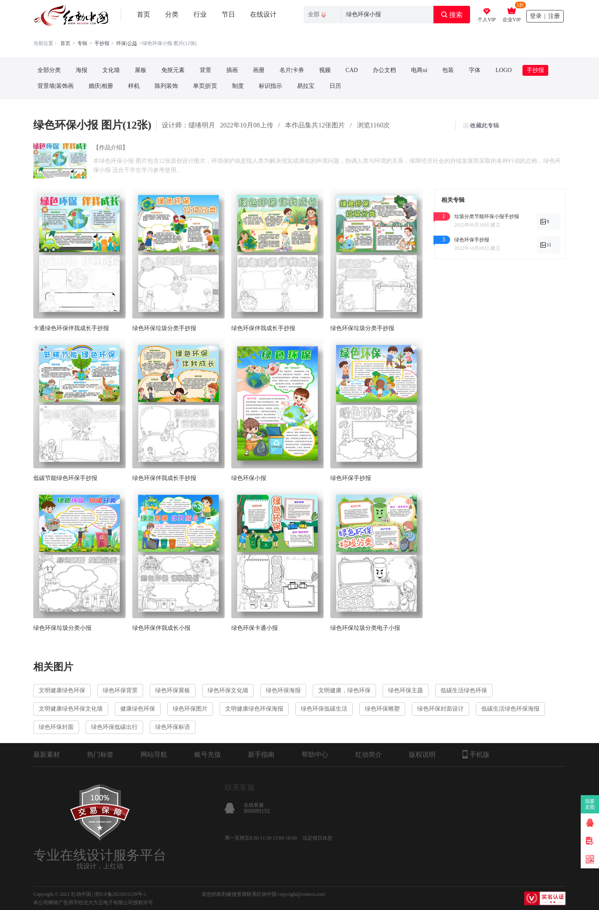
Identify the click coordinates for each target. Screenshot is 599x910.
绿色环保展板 (172, 690)
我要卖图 (590, 804)
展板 (140, 70)
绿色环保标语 (172, 727)
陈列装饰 (166, 86)
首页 (143, 14)
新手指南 (261, 754)
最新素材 (46, 754)
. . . (132, 43)
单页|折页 (205, 86)
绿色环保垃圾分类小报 (62, 628)
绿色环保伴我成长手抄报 (263, 328)
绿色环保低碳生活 (324, 709)
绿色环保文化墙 (228, 690)
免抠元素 (173, 70)
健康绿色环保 (137, 709)
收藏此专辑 (484, 125)
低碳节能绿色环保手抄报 (65, 478)
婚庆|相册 (101, 86)
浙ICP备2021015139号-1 (120, 894)
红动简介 (368, 754)
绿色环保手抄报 (350, 478)
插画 (232, 70)
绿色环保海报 (283, 690)
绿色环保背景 (120, 690)
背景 (205, 70)
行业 (200, 14)
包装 (448, 70)
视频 (325, 70)
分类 (171, 14)
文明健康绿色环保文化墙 (71, 709)
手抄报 (101, 43)
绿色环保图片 (190, 709)
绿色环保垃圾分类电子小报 (365, 628)
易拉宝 (305, 86)
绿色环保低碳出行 (114, 727)
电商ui (419, 70)
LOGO (503, 70)
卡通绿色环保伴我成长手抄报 (71, 328)
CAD (352, 70)
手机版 (476, 754)
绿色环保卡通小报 (254, 628)
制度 (238, 86)
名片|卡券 (292, 70)
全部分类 (49, 70)
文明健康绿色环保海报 (254, 709)
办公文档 (384, 70)
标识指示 (270, 86)
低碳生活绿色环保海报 (510, 709)
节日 (228, 14)
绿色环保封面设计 (440, 709)
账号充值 (207, 754)
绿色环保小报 (248, 478)
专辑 (82, 43)
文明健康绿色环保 (62, 690)
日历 (335, 86)
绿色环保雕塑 (382, 709)
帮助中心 (315, 754)
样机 (134, 86)
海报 (81, 70)
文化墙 (111, 70)
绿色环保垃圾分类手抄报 (164, 328)
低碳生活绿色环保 (464, 690)
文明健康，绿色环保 (344, 690)
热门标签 (100, 754)
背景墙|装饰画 (55, 86)
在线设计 (263, 14)
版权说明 (422, 754)
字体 (474, 70)
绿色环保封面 (56, 727)
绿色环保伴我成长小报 (161, 628)
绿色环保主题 (405, 690)
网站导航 (154, 754)
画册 (259, 70)
